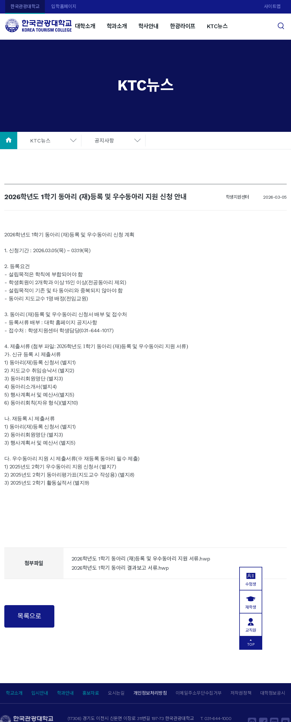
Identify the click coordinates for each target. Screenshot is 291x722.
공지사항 (104, 141)
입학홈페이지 (63, 6)
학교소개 (14, 693)
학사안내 (148, 26)
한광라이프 (182, 26)
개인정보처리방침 (150, 693)
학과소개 (117, 26)
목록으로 (29, 616)
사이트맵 (272, 6)
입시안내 (39, 693)
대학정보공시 (272, 693)
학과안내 (65, 693)
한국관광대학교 (25, 6)
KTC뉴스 (217, 26)
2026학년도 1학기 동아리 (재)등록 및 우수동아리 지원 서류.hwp (141, 559)
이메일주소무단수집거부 (199, 693)
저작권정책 (240, 693)
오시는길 (116, 693)
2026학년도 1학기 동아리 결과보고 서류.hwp (120, 568)
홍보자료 (90, 693)
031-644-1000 (217, 718)
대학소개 (85, 26)
